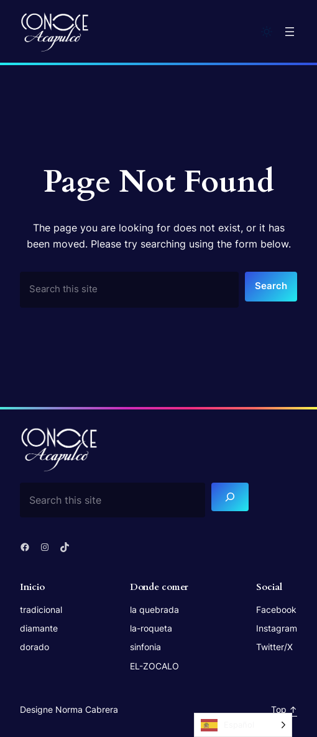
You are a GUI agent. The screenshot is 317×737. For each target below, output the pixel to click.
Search (271, 286)
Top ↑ (284, 709)
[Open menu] (289, 31)
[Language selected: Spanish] (243, 725)
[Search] (230, 497)
